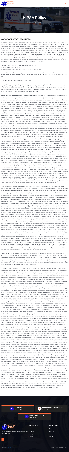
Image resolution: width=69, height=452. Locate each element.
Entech (9, 447)
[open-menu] (65, 4)
